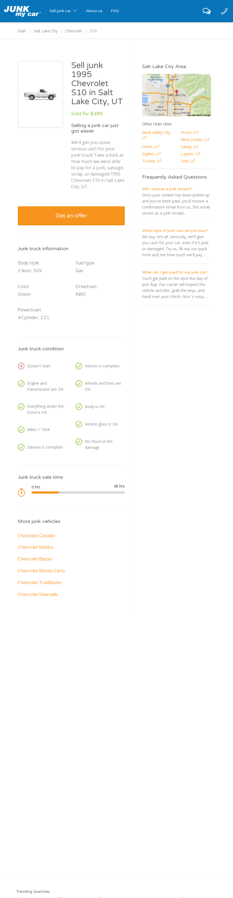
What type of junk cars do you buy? (175, 230)
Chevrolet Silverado (38, 594)
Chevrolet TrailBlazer (40, 582)
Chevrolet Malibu (35, 547)
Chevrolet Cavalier (37, 536)
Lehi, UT (188, 161)
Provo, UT (190, 132)
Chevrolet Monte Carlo (41, 571)
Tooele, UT (152, 161)
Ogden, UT (151, 153)
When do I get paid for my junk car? (175, 272)
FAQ (115, 11)
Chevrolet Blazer (35, 559)
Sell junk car (63, 11)
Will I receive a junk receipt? (167, 189)
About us (94, 11)
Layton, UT (191, 153)
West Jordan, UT (195, 139)
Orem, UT (151, 146)
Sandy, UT (190, 146)
